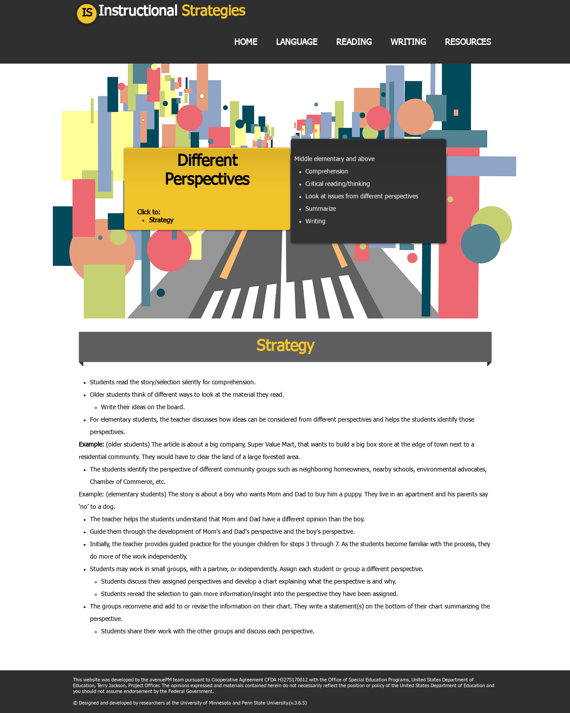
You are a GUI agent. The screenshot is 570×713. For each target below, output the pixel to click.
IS (87, 13)
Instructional (171, 11)
